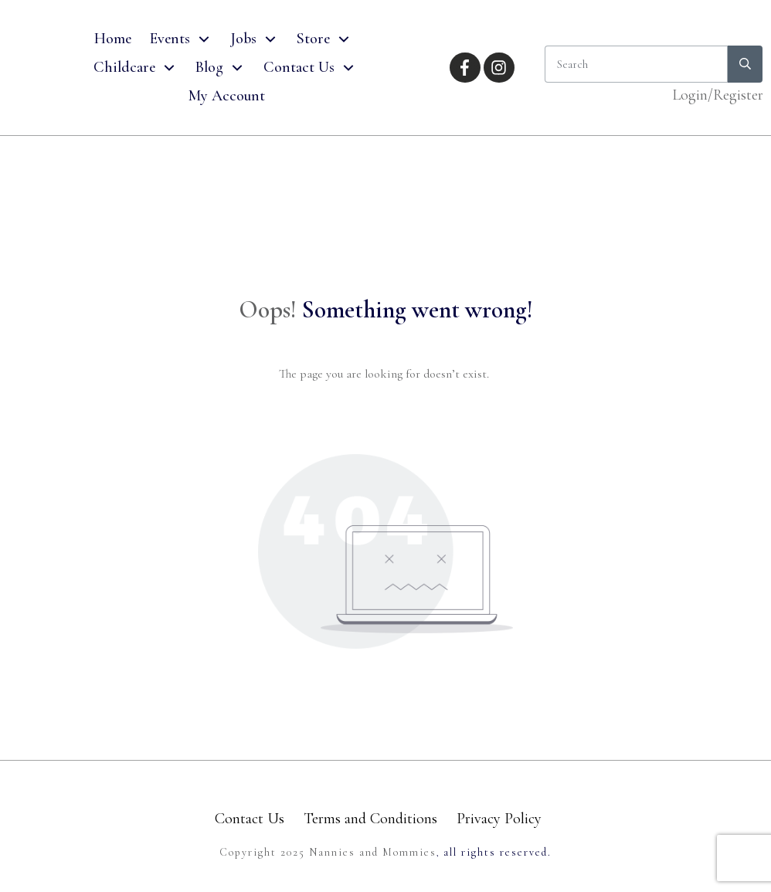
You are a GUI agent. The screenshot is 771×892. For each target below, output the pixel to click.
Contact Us (249, 818)
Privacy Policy (499, 818)
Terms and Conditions (370, 818)
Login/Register (717, 95)
